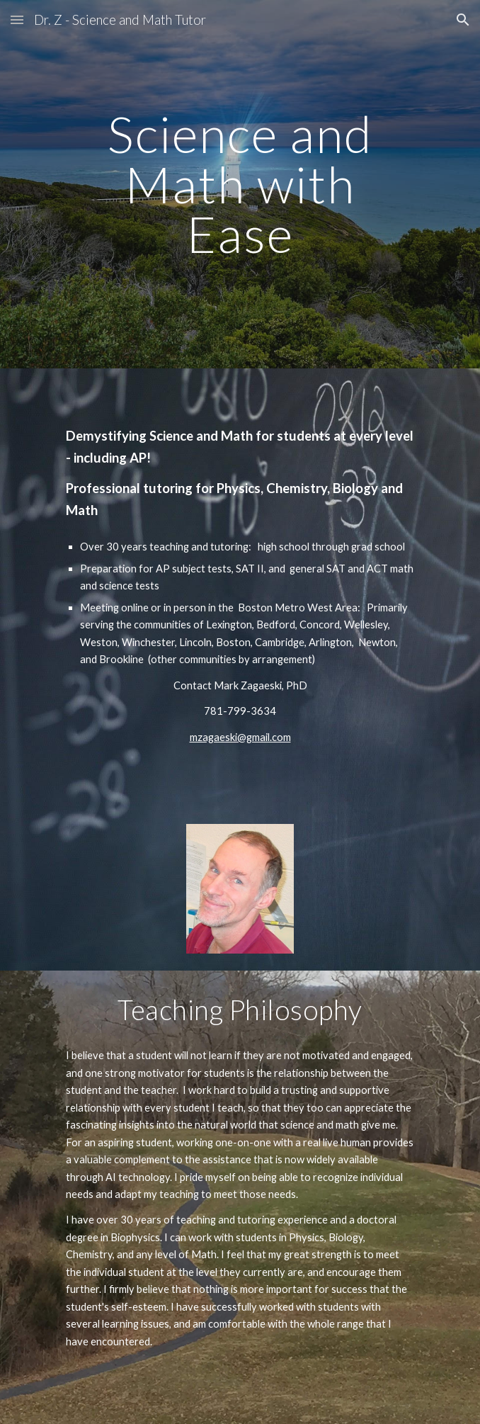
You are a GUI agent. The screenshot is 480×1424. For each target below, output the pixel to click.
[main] (239, 184)
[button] (17, 19)
